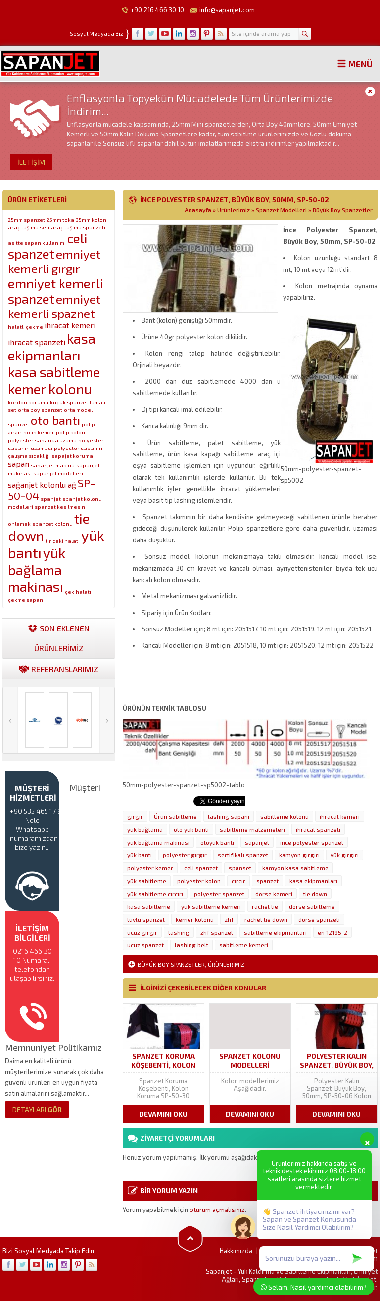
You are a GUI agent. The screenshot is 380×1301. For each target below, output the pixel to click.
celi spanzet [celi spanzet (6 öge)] (48, 245)
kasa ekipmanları (313, 880)
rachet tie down (265, 919)
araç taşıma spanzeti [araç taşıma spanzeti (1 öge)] (78, 227)
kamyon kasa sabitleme (295, 867)
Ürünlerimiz (233, 209)
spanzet (267, 880)
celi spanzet (201, 867)
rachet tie (265, 906)
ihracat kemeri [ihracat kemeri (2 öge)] (70, 325)
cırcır (238, 880)
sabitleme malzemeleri (252, 829)
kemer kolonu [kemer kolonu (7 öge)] (50, 388)
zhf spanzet (216, 932)
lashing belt (191, 945)
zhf (229, 919)
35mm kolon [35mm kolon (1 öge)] (91, 219)
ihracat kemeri (340, 816)
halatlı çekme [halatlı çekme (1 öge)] (25, 326)
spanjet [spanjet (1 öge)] (51, 498)
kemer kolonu (195, 919)
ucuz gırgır (142, 932)
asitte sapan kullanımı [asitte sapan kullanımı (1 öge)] (37, 242)
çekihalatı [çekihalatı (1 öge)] (78, 591)
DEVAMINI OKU (163, 1114)
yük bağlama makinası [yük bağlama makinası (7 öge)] (36, 569)
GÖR (37, 1109)
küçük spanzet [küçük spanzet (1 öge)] (69, 402)
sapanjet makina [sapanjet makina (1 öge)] (53, 465)
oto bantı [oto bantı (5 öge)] (55, 420)
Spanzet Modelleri (281, 209)
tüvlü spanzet (146, 919)
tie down (315, 893)
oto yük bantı (191, 829)
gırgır (135, 816)
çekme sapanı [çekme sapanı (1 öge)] (26, 599)
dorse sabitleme (312, 906)
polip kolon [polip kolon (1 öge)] (70, 432)
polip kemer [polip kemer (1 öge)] (38, 432)
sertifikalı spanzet (243, 855)
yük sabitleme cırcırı (155, 893)
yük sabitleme (146, 880)
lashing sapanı (228, 816)
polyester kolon (199, 880)
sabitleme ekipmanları (275, 932)
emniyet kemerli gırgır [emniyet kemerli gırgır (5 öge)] (54, 261)
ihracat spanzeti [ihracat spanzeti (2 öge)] (36, 342)
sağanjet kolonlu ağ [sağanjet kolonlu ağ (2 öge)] (42, 484)
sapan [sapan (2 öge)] (18, 463)
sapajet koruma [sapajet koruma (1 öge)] (72, 455)
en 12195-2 (332, 932)
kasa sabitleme (148, 906)
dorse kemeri (273, 893)
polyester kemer (150, 867)
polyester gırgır (185, 855)
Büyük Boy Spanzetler (343, 209)
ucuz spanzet (145, 945)
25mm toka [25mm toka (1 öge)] (60, 219)
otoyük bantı (217, 842)
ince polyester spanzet (311, 842)
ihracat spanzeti (318, 829)
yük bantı (139, 855)
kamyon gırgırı (299, 855)
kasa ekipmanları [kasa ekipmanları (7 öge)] (51, 346)
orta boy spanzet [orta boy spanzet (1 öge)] (40, 409)
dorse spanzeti (319, 919)
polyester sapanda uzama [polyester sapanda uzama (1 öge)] (42, 440)
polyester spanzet (219, 893)
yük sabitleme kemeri (211, 906)
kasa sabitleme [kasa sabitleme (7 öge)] (54, 371)
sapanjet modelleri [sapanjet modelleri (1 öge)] (58, 473)
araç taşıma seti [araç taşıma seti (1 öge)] (28, 227)
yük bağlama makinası (158, 842)
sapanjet (257, 842)
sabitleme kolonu (284, 816)
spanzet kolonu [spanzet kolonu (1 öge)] (52, 523)
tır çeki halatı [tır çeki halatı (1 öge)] (63, 541)
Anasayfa (198, 209)
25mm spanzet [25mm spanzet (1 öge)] (26, 219)
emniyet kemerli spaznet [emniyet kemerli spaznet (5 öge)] (54, 306)
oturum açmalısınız (217, 1209)
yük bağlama (145, 829)
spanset (240, 867)
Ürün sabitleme (175, 816)
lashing (179, 932)
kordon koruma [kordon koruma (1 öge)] (28, 402)
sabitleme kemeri (243, 945)
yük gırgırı (345, 855)
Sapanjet (219, 1271)
